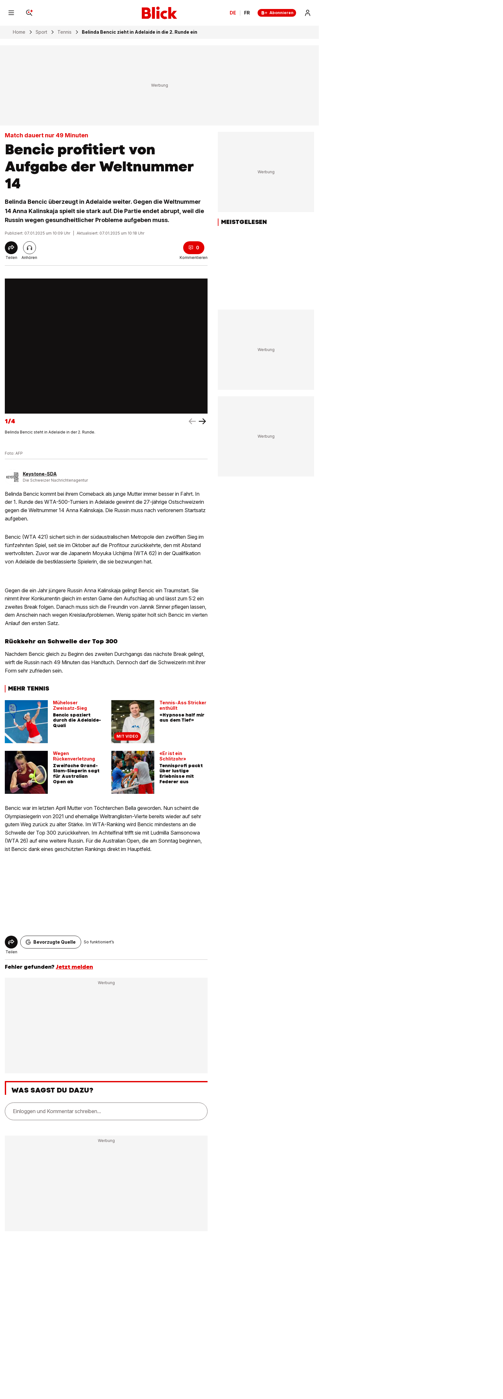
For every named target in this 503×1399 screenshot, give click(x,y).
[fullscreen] (106, 346)
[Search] (29, 12)
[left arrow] (202, 421)
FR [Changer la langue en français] (247, 12)
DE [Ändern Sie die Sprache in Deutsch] (233, 12)
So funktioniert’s (99, 942)
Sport (41, 32)
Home (19, 32)
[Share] (11, 247)
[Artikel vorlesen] (29, 247)
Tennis (64, 32)
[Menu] (11, 12)
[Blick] (159, 12)
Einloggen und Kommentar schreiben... (57, 1111)
